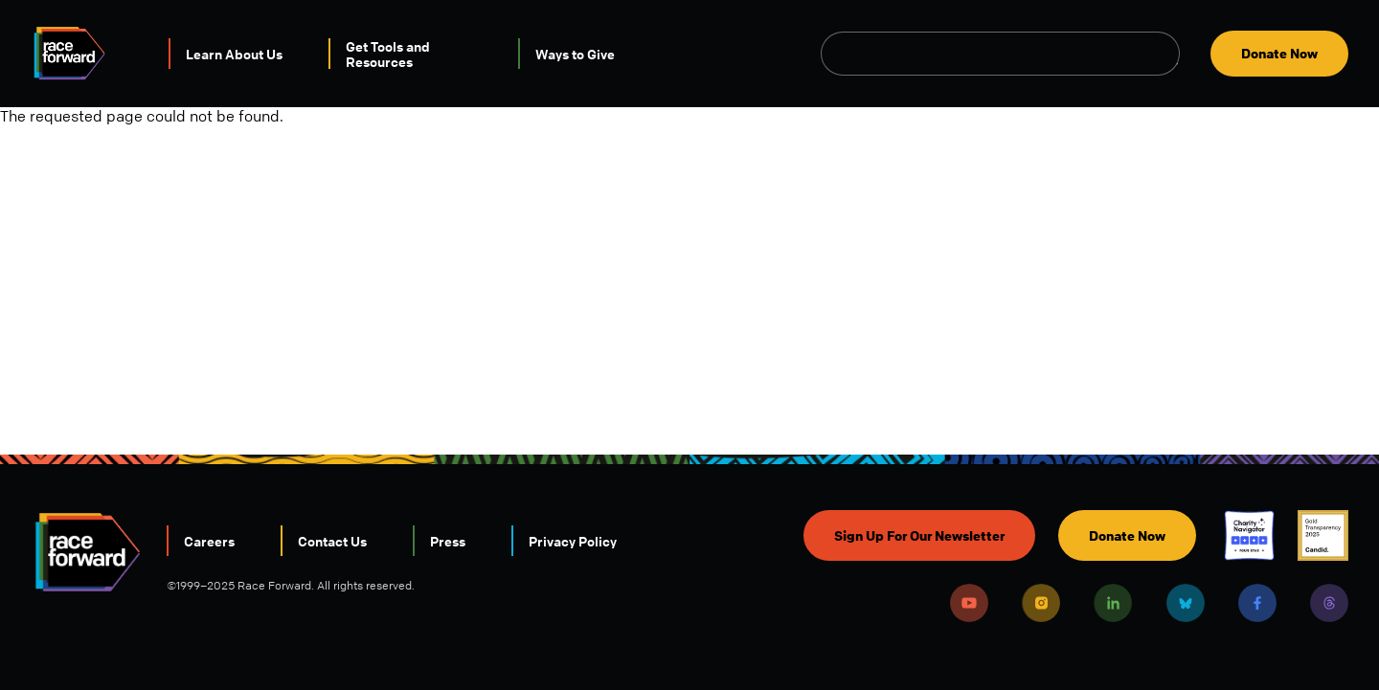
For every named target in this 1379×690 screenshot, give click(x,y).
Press (447, 540)
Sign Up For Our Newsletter (919, 535)
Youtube (969, 603)
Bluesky (1185, 603)
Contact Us (332, 540)
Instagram (1041, 603)
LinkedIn (1113, 603)
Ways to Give (575, 53)
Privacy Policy (573, 540)
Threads (1329, 603)
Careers (209, 540)
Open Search (1169, 53)
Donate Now (1279, 53)
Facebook (1257, 603)
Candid (1323, 535)
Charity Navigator (1249, 535)
